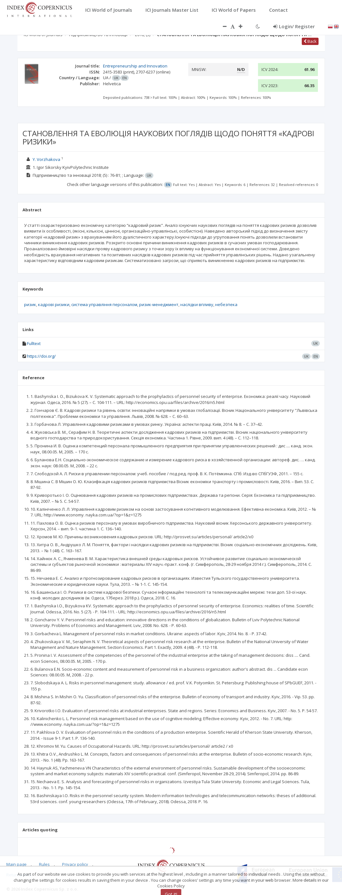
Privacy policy (75, 864)
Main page (16, 864)
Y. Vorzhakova (46, 159)
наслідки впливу (196, 304)
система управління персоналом (104, 304)
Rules (44, 864)
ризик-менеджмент (158, 304)
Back (310, 41)
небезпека (226, 304)
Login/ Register (294, 26)
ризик (30, 304)
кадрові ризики (53, 304)
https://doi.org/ (41, 356)
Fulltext (34, 343)
